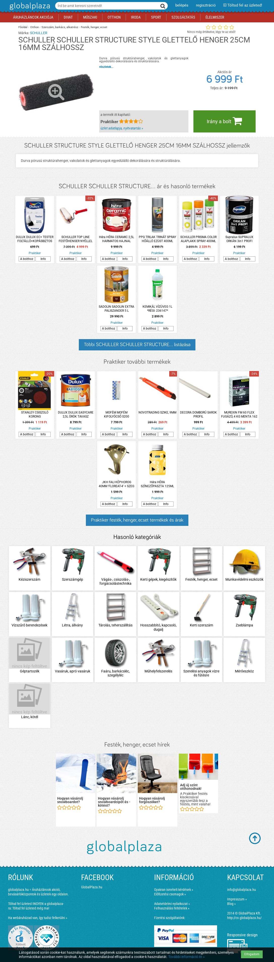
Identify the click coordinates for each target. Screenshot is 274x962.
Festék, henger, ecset (94, 27)
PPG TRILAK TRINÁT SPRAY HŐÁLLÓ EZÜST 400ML (157, 239)
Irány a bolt (224, 121)
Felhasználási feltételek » (171, 908)
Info (43, 259)
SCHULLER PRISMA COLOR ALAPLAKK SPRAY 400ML (198, 239)
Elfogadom (251, 954)
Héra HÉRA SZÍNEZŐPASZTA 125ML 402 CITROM (157, 484)
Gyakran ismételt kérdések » (173, 890)
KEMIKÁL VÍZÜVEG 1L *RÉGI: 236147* (157, 308)
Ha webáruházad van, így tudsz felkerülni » (37, 918)
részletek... (106, 67)
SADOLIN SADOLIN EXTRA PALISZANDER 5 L (116, 308)
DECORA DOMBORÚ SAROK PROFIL (198, 414)
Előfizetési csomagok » (170, 894)
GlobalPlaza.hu (91, 887)
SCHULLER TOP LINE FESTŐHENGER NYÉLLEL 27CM (75, 239)
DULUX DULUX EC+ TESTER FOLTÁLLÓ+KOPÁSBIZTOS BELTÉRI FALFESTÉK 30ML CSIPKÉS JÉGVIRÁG (34, 239)
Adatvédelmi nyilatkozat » (172, 904)
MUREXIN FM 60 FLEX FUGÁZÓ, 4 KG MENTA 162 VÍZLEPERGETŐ (239, 415)
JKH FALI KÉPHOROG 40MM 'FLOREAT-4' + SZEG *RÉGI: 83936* (116, 484)
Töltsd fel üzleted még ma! (30, 908)
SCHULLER (38, 33)
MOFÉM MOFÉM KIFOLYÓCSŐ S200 (116, 414)
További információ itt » (186, 957)
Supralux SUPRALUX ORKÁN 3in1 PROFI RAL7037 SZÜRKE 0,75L (239, 239)
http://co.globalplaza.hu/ (244, 918)
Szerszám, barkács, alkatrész (60, 27)
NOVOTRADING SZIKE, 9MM (157, 412)
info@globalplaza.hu (241, 890)
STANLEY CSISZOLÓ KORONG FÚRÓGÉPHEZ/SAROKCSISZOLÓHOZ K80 (34, 415)
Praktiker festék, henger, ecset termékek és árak (137, 520)
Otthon (34, 27)
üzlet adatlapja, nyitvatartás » (121, 128)
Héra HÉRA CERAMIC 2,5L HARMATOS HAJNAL (116, 239)
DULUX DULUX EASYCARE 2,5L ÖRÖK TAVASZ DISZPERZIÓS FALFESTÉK (75, 415)
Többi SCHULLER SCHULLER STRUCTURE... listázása (137, 344)
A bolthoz (26, 259)
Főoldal (22, 27)
